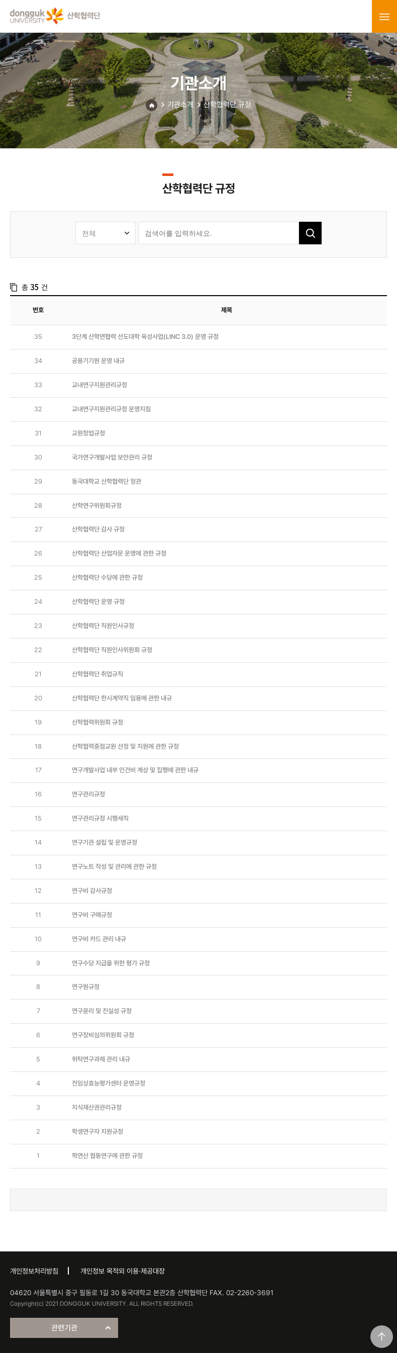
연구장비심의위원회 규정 (103, 1035)
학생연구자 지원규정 (97, 1131)
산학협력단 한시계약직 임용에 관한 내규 (122, 698)
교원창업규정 (88, 433)
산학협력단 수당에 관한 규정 (107, 577)
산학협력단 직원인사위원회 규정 (112, 650)
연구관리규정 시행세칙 (100, 818)
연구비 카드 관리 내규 (99, 939)
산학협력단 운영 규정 (98, 601)
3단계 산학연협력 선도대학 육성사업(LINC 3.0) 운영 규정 (145, 336)
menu (384, 17)
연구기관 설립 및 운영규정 (104, 842)
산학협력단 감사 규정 (98, 529)
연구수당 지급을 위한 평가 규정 (111, 963)
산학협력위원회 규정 (97, 722)
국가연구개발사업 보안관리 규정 (112, 457)
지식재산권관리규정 (97, 1107)
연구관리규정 (88, 794)
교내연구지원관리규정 (99, 385)
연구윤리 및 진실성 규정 (102, 1011)
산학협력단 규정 (227, 104)
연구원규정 (86, 986)
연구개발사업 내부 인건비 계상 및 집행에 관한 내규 (135, 770)
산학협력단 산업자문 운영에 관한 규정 (119, 553)
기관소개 (180, 104)
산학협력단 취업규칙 (97, 674)
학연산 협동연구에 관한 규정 (107, 1155)
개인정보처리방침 (34, 1271)
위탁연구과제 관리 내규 (101, 1059)
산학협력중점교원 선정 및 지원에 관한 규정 (125, 746)
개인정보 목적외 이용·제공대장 (122, 1271)
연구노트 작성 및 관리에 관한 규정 (114, 866)
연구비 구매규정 (92, 915)
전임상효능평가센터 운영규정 (108, 1083)
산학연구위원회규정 (97, 505)
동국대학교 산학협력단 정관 (106, 481)
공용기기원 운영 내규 (98, 361)
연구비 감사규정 (92, 890)
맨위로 (381, 1336)
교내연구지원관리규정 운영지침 (111, 409)
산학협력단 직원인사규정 (103, 625)
